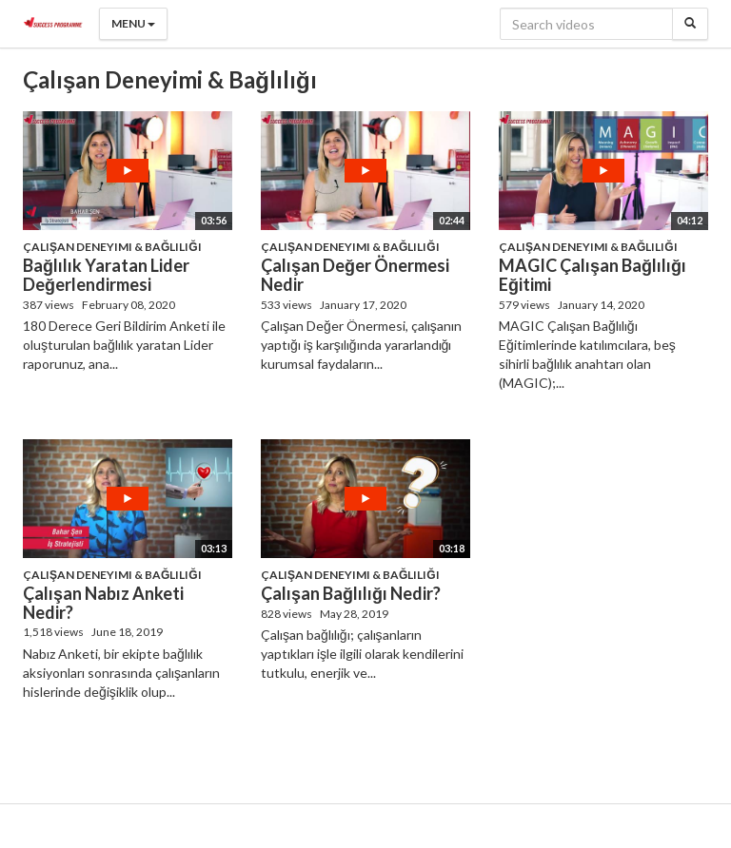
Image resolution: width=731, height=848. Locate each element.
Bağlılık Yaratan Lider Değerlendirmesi (106, 275)
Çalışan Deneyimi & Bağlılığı (112, 247)
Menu (133, 23)
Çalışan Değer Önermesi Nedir (355, 275)
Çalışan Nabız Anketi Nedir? (103, 603)
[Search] (690, 24)
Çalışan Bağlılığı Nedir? (351, 593)
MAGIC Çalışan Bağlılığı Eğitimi (592, 275)
